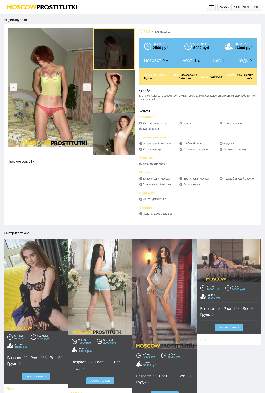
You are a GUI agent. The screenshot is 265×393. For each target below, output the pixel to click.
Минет (187, 123)
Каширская (216, 76)
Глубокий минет (193, 143)
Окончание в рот (153, 149)
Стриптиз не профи (155, 163)
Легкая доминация (154, 199)
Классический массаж (156, 178)
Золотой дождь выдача (157, 213)
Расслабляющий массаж (239, 178)
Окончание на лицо (235, 149)
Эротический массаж (196, 178)
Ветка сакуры (191, 184)
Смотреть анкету (36, 376)
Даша (11, 389)
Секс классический (155, 123)
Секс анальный (233, 123)
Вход (256, 7)
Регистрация (241, 7)
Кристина (207, 340)
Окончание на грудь (195, 149)
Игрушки (229, 143)
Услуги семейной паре (157, 143)
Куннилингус (151, 128)
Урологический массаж (157, 184)
